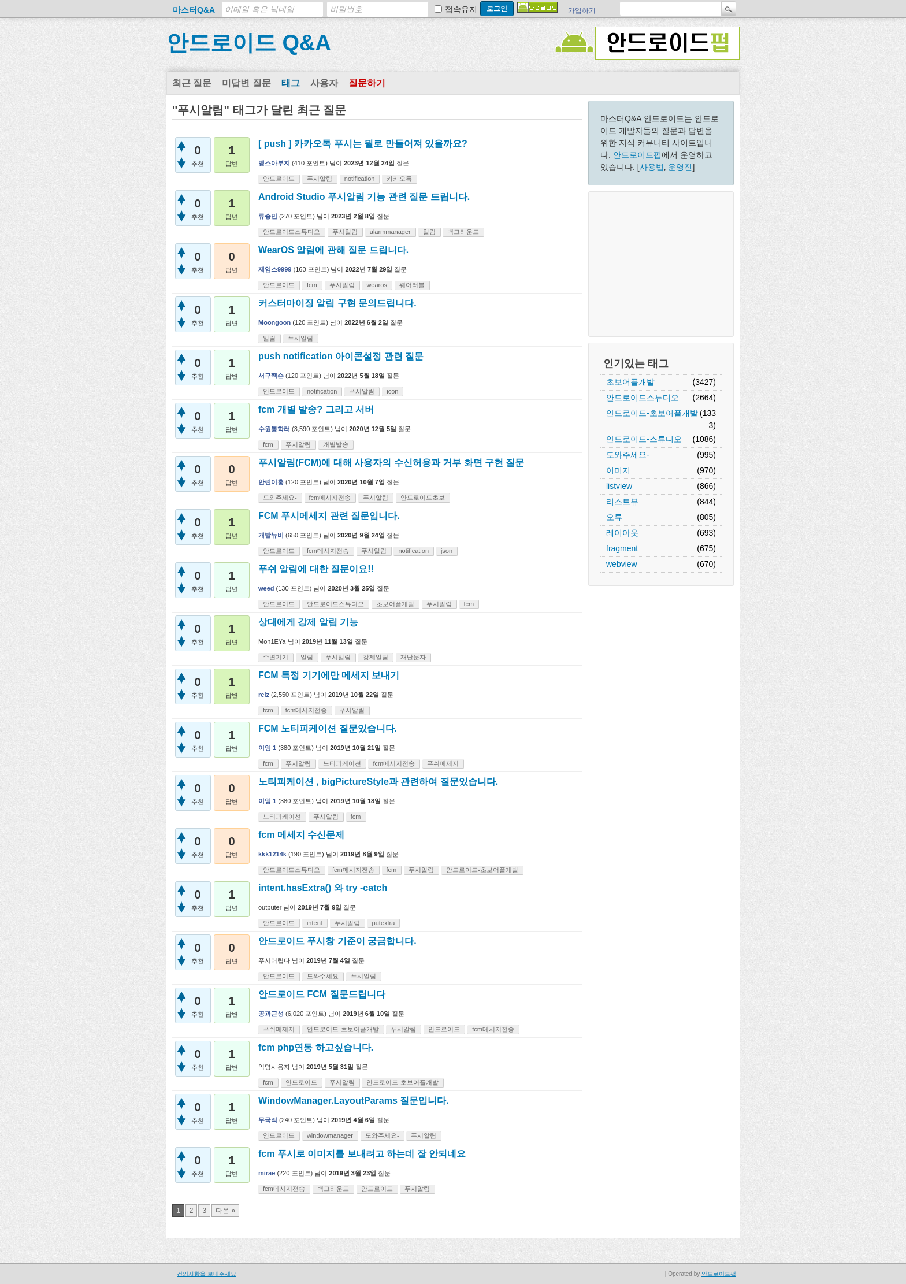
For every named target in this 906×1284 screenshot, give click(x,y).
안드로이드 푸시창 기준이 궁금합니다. (337, 941)
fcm (312, 284)
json (446, 550)
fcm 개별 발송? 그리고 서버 (316, 409)
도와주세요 (323, 976)
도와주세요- (627, 454)
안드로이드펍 (637, 154)
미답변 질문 (246, 83)
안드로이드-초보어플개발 (652, 413)
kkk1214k (272, 854)
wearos (376, 284)
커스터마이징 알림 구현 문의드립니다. (337, 303)
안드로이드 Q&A (248, 43)
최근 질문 (191, 83)
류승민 (267, 216)
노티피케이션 (342, 763)
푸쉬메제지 (443, 763)
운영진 (680, 167)
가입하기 (582, 10)
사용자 (324, 83)
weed (266, 588)
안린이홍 (271, 481)
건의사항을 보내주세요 (206, 1274)
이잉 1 (267, 747)
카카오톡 (399, 178)
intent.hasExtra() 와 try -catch (322, 888)
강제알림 (375, 657)
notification (359, 178)
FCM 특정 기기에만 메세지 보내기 (328, 675)
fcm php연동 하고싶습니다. (315, 1047)
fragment (622, 548)
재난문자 (413, 657)
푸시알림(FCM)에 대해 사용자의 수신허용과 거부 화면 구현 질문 (391, 462)
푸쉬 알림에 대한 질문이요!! (316, 569)
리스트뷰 (622, 501)
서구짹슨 (271, 375)
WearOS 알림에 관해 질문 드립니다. (333, 250)
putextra (383, 922)
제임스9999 (274, 269)
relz (263, 694)
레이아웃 (622, 532)
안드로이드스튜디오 (642, 397)
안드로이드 (279, 178)
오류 (614, 517)
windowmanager (330, 1135)
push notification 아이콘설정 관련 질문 (341, 356)
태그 (290, 83)
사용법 (652, 167)
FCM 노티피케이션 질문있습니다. (327, 728)
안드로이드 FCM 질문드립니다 (321, 994)
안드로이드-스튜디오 (644, 439)
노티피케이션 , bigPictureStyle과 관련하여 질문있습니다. (378, 781)
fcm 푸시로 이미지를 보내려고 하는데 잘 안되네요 (362, 1154)
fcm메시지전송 (330, 497)
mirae (266, 1173)
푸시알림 (319, 178)
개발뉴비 (271, 535)
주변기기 (275, 657)
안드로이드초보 (422, 497)
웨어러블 (412, 284)
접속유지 (461, 9)
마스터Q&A (194, 9)
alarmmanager (390, 231)
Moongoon (274, 322)
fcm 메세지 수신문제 (301, 835)
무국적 (267, 1119)
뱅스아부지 (274, 162)
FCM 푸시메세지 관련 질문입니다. (328, 516)
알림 (429, 231)
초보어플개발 (630, 382)
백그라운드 (463, 231)
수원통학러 (274, 428)
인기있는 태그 (636, 363)
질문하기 (366, 83)
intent (314, 922)
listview (619, 486)
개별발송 (335, 444)
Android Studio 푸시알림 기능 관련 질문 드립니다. (364, 197)
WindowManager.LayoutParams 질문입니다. (353, 1100)
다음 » (225, 1211)
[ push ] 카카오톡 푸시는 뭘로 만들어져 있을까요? (362, 144)
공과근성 (271, 1013)
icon (392, 391)
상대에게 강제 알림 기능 (308, 622)
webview (621, 564)
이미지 (618, 470)
